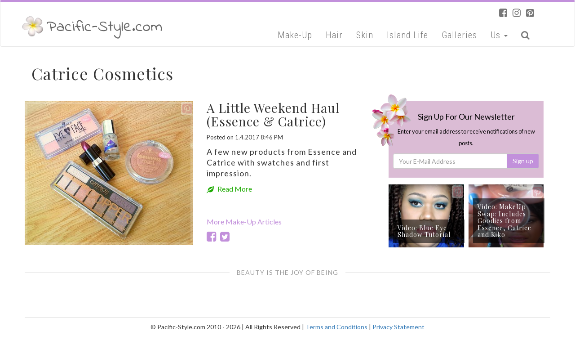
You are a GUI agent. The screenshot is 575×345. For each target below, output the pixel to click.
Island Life (407, 35)
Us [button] (499, 35)
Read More (229, 188)
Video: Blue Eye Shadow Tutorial (424, 231)
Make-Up (295, 35)
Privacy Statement (398, 327)
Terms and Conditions (336, 327)
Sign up (523, 161)
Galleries (459, 35)
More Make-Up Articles (244, 221)
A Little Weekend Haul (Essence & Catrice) (273, 114)
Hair (334, 35)
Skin (364, 35)
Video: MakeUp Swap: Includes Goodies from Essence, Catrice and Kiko (504, 220)
